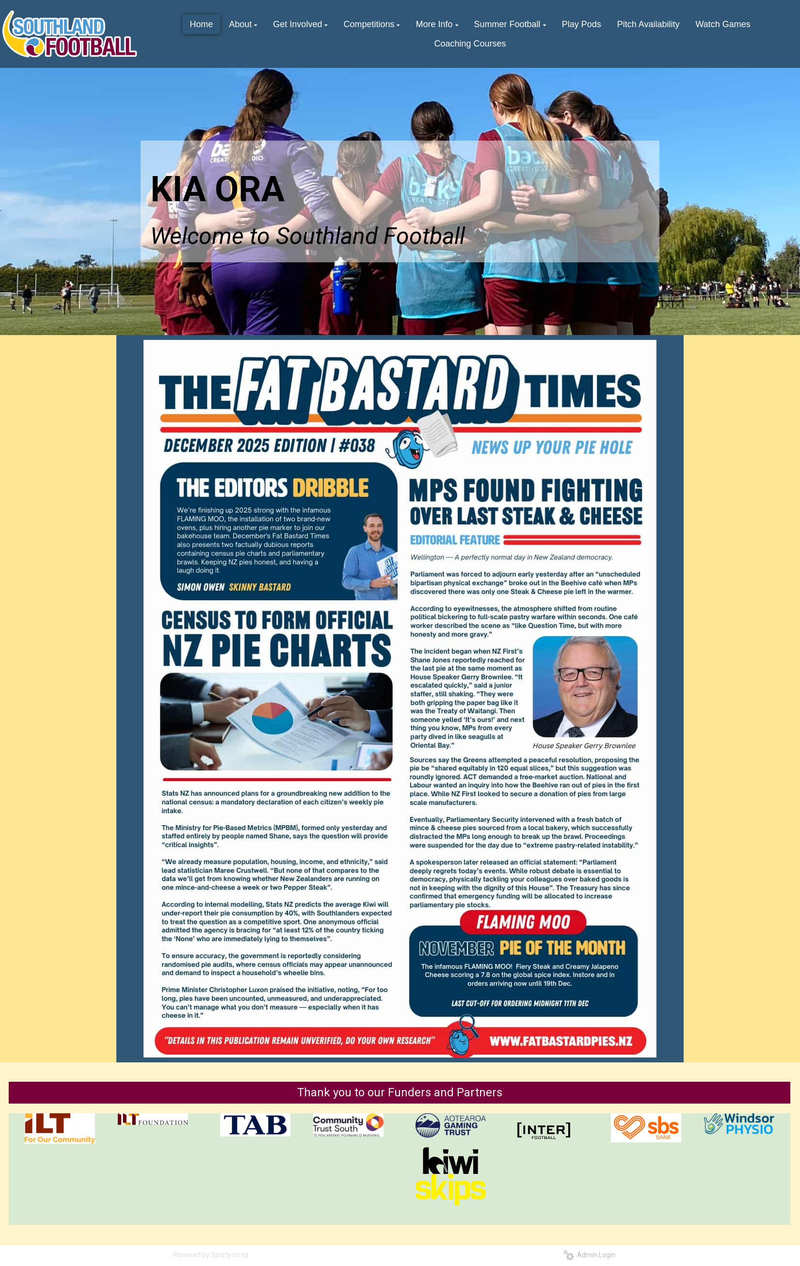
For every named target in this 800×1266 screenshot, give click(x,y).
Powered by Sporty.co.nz (211, 1255)
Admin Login (589, 1255)
